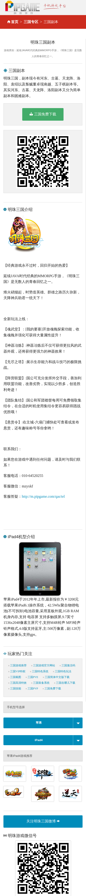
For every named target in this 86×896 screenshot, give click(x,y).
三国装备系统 (40, 682)
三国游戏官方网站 (43, 665)
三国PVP (32, 688)
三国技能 (14, 688)
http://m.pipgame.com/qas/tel (43, 496)
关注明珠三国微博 (42, 821)
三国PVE (32, 677)
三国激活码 (67, 665)
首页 (14, 22)
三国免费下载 (43, 114)
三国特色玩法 (62, 671)
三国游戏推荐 (17, 665)
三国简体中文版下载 (56, 677)
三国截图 (14, 677)
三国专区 (31, 22)
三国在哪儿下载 (64, 682)
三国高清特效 (17, 682)
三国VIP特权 (16, 671)
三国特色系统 (39, 671)
